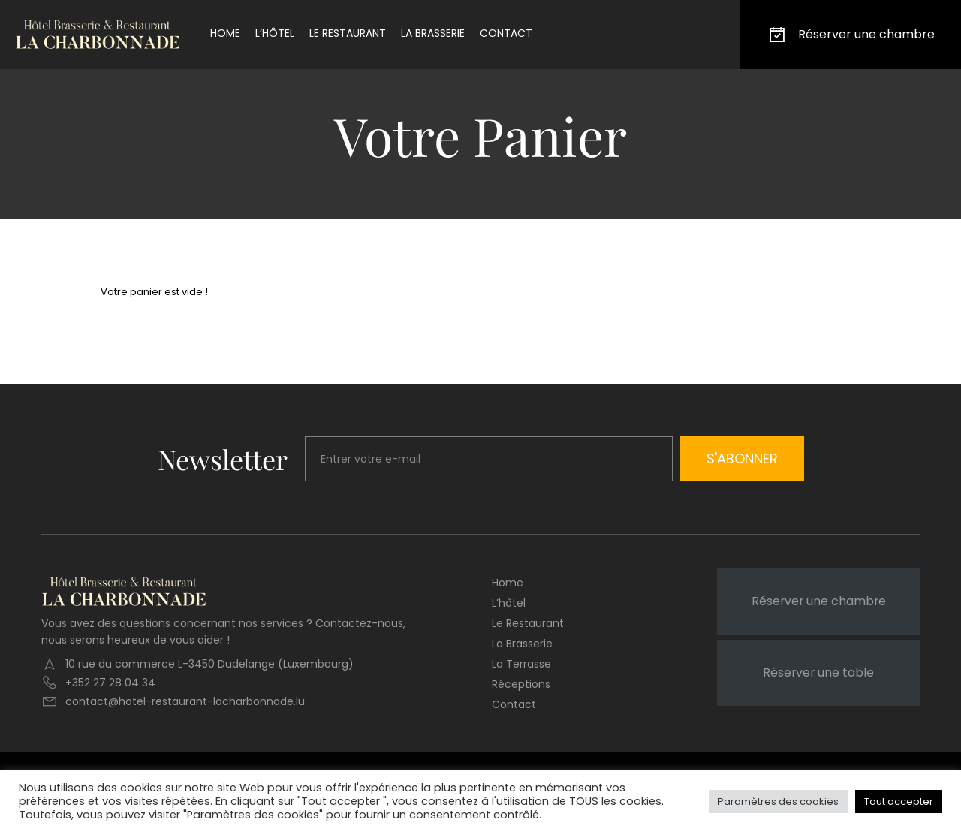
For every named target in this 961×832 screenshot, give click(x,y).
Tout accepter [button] (898, 801)
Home (225, 33)
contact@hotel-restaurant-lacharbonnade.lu (185, 701)
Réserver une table (818, 672)
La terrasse (521, 663)
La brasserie (433, 33)
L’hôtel (274, 33)
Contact (506, 33)
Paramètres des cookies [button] (778, 801)
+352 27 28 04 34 (110, 682)
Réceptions (521, 684)
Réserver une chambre (851, 34)
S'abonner (742, 458)
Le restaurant (347, 33)
